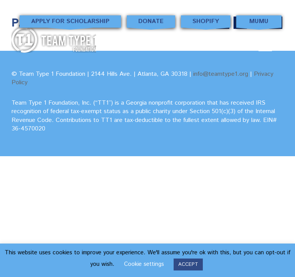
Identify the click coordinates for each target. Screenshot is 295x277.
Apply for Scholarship (70, 22)
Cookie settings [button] (144, 264)
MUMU (259, 22)
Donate (151, 22)
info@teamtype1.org (220, 74)
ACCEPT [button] (188, 264)
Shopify (206, 22)
